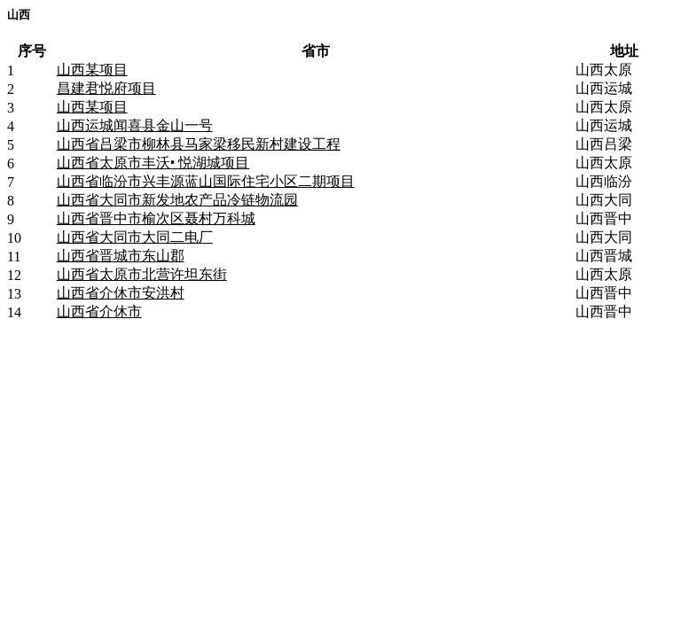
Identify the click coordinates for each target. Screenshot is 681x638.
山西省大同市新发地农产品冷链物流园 (177, 199)
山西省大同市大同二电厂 (135, 237)
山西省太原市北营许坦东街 (142, 274)
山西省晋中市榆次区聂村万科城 (156, 218)
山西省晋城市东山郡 (120, 255)
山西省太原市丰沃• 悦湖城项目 (153, 162)
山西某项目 (92, 69)
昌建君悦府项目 (106, 88)
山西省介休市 (99, 311)
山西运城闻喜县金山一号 (135, 125)
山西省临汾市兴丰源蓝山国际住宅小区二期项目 (206, 181)
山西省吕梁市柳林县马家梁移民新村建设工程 (198, 144)
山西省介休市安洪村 (120, 292)
